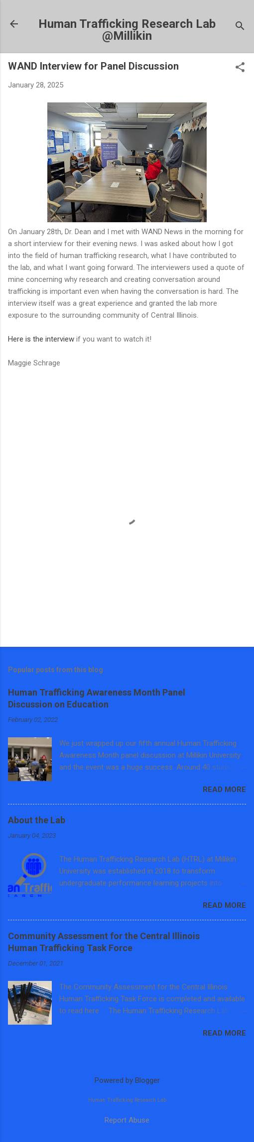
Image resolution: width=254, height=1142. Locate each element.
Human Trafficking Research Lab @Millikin (127, 30)
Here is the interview (41, 339)
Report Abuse (127, 1120)
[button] (240, 68)
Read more (224, 789)
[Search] (240, 27)
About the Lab (36, 820)
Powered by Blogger (127, 1080)
